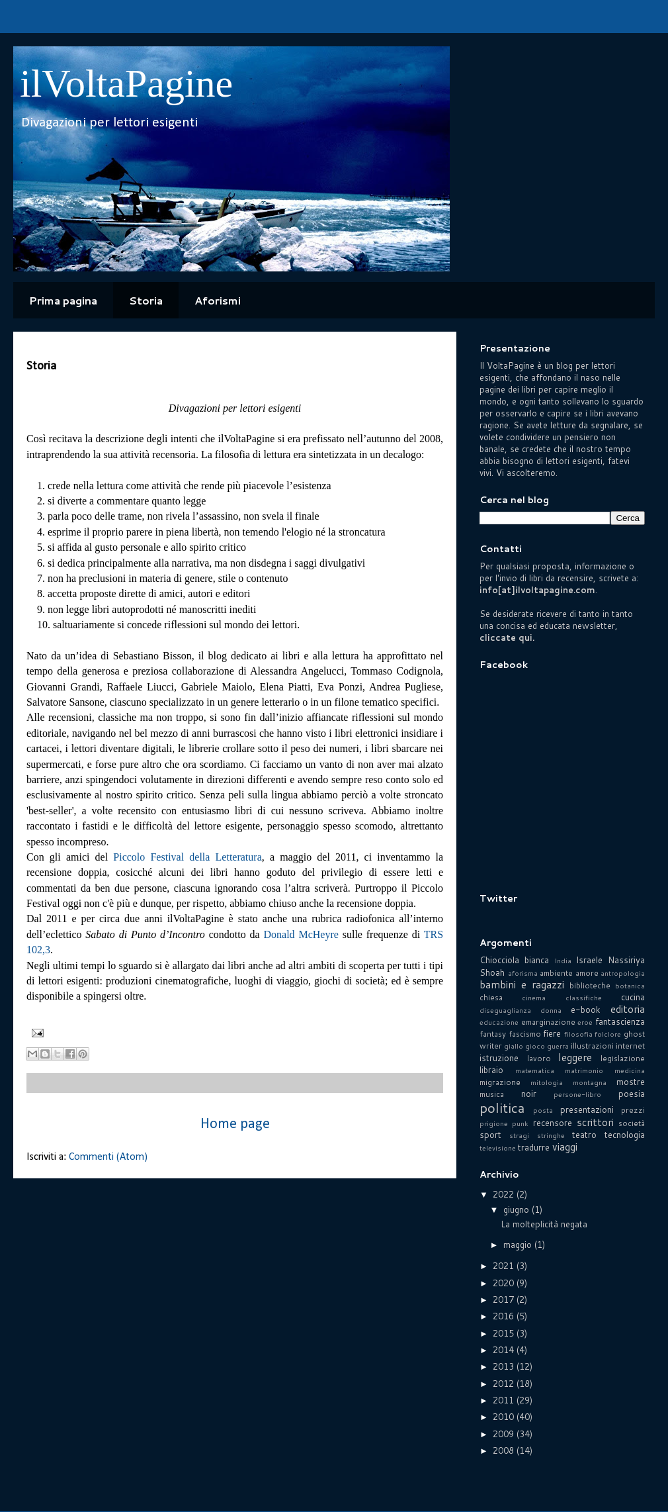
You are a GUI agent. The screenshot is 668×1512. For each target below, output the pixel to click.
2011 (505, 1400)
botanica (630, 985)
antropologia (623, 973)
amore (587, 972)
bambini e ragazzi (522, 984)
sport (490, 1135)
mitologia (546, 1082)
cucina (633, 997)
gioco (535, 1046)
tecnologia (625, 1135)
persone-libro (577, 1094)
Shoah (492, 972)
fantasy (493, 1033)
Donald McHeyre (300, 934)
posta (543, 1110)
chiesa (491, 997)
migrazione (500, 1082)
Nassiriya (626, 960)
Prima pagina (63, 300)
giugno (517, 1209)
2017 (505, 1299)
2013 (505, 1366)
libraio (491, 1070)
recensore (552, 1123)
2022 (505, 1194)
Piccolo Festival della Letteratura (187, 857)
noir (528, 1094)
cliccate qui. (507, 637)
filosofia (578, 1034)
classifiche (583, 997)
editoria (627, 1009)
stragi (519, 1135)
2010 (505, 1417)
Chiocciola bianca (514, 960)
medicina (629, 1070)
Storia (146, 300)
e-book (586, 1010)
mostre (630, 1082)
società (631, 1123)
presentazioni (587, 1109)
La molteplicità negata (544, 1224)
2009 (505, 1434)
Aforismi (217, 300)
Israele (589, 960)
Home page (235, 1124)
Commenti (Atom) (108, 1157)
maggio (518, 1245)
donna (551, 1010)
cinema (534, 997)
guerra (558, 1046)
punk (520, 1123)
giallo (513, 1046)
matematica (534, 1070)
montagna (589, 1082)
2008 (505, 1450)
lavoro (539, 1058)
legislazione (623, 1058)
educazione (499, 1022)
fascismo (525, 1033)
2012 (505, 1384)
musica (492, 1094)
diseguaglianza (505, 1010)
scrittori (595, 1122)
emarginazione (548, 1021)
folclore (608, 1034)
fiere (552, 1033)
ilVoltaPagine (126, 83)
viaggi (564, 1146)
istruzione (499, 1058)
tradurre (534, 1147)
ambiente (556, 972)
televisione (498, 1148)
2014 (505, 1350)
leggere (575, 1057)
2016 (505, 1316)
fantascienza (620, 1021)
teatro (584, 1135)
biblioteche (589, 985)
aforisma (523, 973)
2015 (505, 1333)
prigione (494, 1123)
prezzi (633, 1109)
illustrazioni (592, 1045)
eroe (585, 1022)
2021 (505, 1266)
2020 (505, 1283)
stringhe (551, 1135)
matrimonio (584, 1070)
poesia (631, 1094)
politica (502, 1107)
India (562, 960)
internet (630, 1045)
